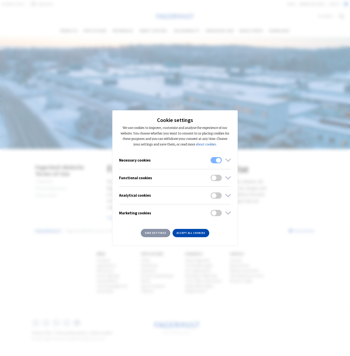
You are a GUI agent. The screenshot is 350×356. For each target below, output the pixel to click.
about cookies (206, 144)
